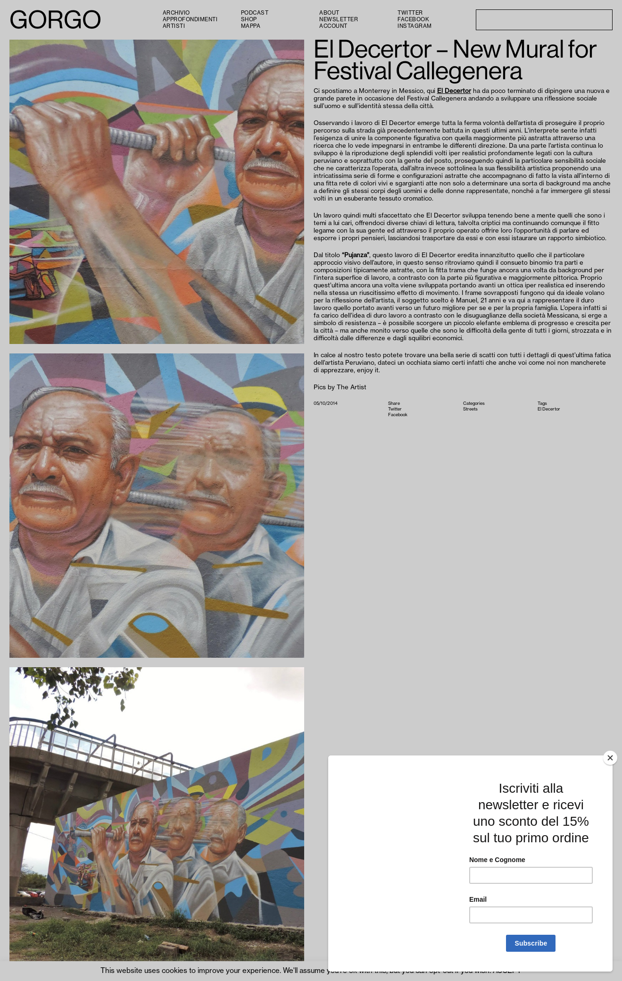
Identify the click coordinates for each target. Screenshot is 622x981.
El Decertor (454, 91)
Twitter (410, 13)
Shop (249, 19)
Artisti (174, 26)
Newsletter (338, 19)
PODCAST (255, 13)
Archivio (176, 13)
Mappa (251, 26)
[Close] (610, 758)
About (329, 13)
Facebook (413, 19)
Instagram (415, 26)
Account (333, 26)
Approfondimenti (190, 19)
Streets (470, 409)
